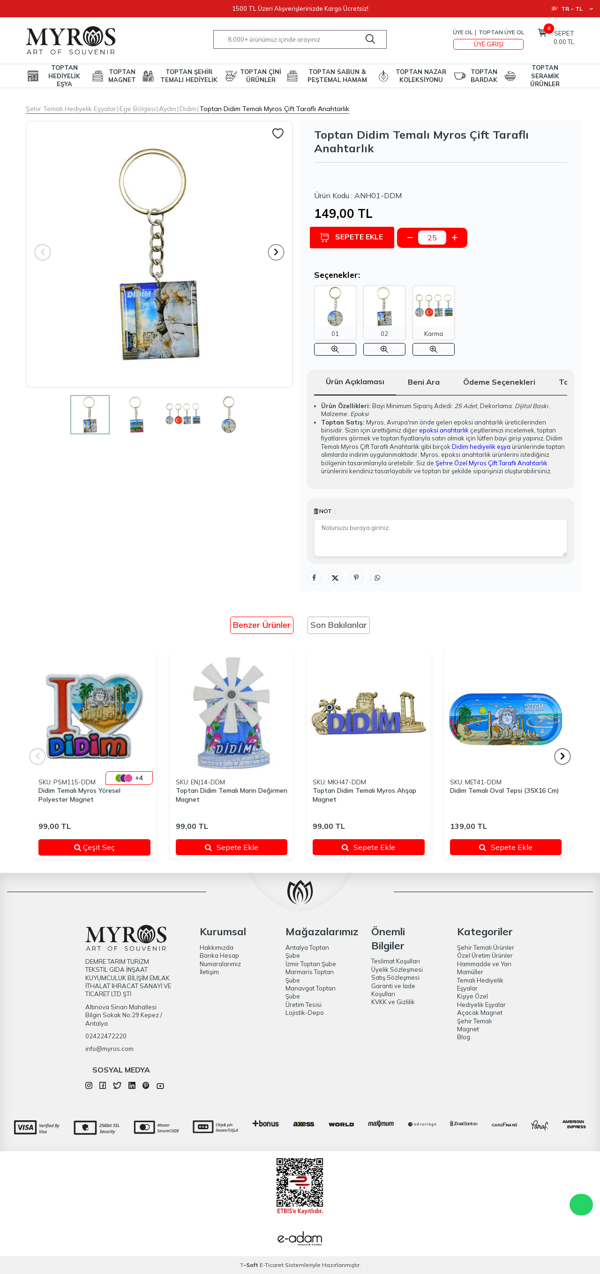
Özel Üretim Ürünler (485, 955)
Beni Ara (424, 382)
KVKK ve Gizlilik (393, 1002)
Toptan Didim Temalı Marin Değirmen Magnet (231, 795)
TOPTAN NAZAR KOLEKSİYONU (421, 75)
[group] (159, 254)
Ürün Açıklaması (355, 381)
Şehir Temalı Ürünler (485, 947)
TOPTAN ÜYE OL (501, 32)
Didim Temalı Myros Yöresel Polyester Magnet (79, 795)
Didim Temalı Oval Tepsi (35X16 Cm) (504, 790)
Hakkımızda (216, 947)
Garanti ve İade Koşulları (393, 990)
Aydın (167, 108)
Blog (463, 1037)
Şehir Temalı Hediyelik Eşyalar (71, 108)
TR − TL (572, 8)
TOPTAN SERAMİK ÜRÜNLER (545, 76)
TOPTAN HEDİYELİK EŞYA (64, 76)
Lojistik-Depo (304, 1012)
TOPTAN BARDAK (484, 75)
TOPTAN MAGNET (122, 75)
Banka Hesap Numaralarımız (220, 959)
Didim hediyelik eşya (481, 446)
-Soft (250, 1264)
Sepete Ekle (355, 237)
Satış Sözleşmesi (395, 977)
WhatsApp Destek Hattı (581, 1204)
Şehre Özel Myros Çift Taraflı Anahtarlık (491, 463)
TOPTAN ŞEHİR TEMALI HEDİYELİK (189, 75)
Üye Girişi (488, 44)
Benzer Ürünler (262, 624)
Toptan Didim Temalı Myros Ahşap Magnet (364, 795)
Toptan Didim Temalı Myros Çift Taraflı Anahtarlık (274, 108)
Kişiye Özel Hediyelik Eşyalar (481, 1000)
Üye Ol (462, 32)
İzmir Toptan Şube (310, 964)
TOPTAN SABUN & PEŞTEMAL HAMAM (337, 75)
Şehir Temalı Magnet (474, 1025)
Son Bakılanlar (338, 624)
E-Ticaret (272, 1264)
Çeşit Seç (106, 847)
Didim (188, 108)
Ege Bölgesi (138, 108)
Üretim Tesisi (303, 1004)
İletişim (209, 972)
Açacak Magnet (479, 1012)
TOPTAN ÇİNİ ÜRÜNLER (260, 75)
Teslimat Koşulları (395, 961)
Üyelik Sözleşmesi (397, 969)
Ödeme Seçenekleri (499, 382)
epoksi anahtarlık (444, 430)
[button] (276, 252)
